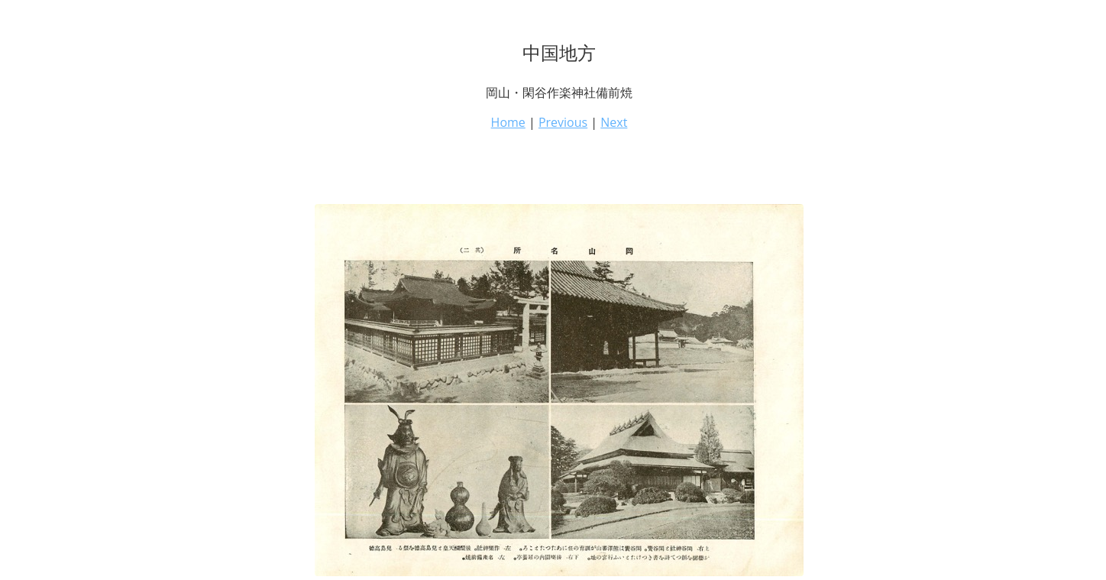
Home (508, 122)
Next (613, 122)
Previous (562, 122)
